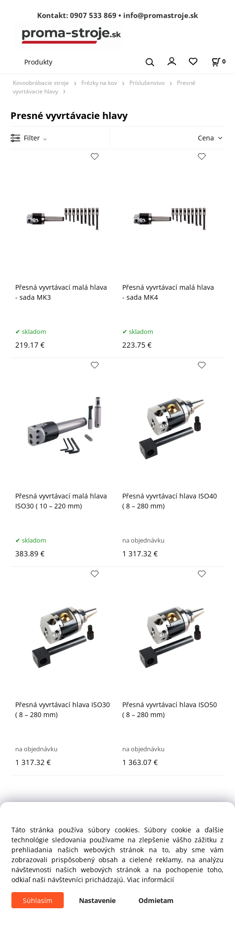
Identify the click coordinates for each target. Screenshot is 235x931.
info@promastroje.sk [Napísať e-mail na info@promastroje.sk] (160, 15)
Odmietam (156, 900)
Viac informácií (150, 879)
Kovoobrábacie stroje (41, 82)
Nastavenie (97, 900)
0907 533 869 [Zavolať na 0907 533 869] (93, 15)
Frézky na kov (99, 82)
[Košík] (218, 61)
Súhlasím (37, 900)
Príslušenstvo (147, 82)
